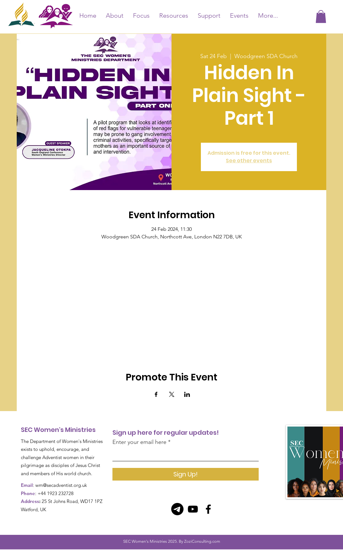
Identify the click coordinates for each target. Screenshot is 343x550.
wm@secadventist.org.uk (61, 485)
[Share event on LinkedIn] (187, 394)
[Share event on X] (172, 394)
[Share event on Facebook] (156, 394)
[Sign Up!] (185, 474)
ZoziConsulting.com (202, 541)
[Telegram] (177, 509)
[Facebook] (208, 509)
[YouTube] (193, 509)
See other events (249, 160)
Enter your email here (139, 442)
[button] (321, 16)
